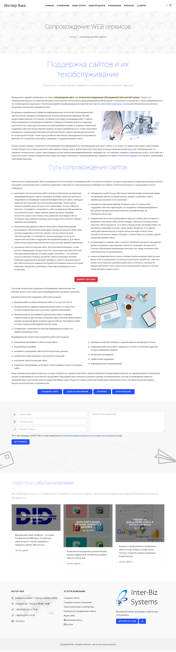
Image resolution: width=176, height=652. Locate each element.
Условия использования (105, 436)
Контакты (131, 6)
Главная (46, 6)
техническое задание (127, 156)
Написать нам (127, 622)
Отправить (20, 443)
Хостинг (68, 625)
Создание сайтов (71, 599)
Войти (145, 6)
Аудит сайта (69, 617)
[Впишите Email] (51, 422)
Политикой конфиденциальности (76, 436)
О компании (60, 6)
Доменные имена (73, 621)
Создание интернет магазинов (78, 603)
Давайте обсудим (86, 280)
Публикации (115, 6)
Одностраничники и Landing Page (79, 608)
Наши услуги (78, 6)
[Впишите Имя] (51, 415)
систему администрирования (69, 242)
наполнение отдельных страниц (115, 104)
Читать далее (23, 552)
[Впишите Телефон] (51, 430)
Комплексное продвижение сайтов (80, 612)
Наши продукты (97, 6)
